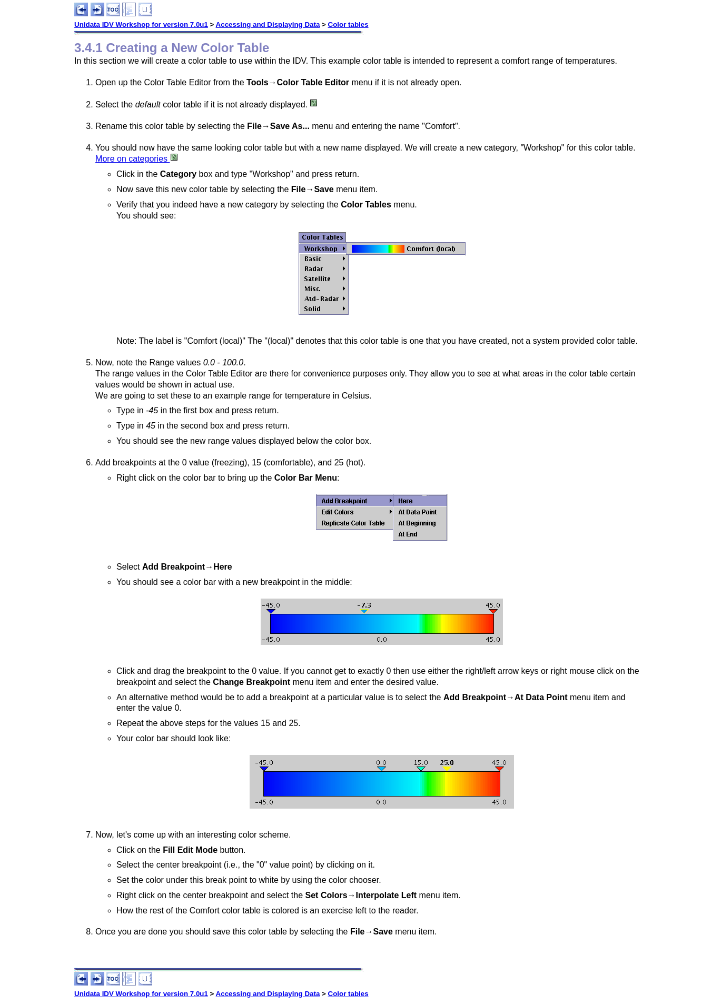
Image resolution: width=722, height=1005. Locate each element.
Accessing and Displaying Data (268, 24)
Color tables (348, 24)
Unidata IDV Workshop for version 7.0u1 (141, 24)
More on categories (136, 158)
